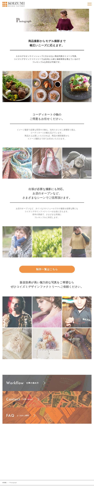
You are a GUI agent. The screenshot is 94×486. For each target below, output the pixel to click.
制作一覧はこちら (47, 272)
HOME (4, 482)
